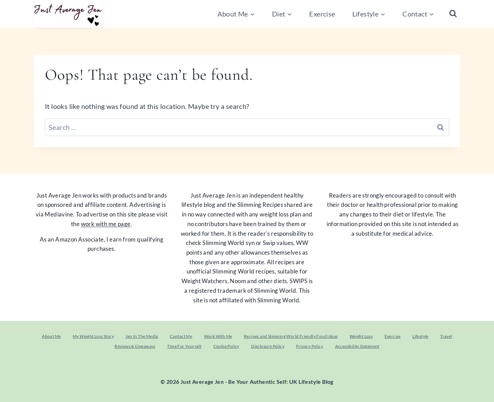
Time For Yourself (184, 346)
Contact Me (181, 336)
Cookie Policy (226, 346)
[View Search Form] (453, 14)
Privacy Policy (309, 346)
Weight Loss (361, 336)
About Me (51, 336)
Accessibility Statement (357, 346)
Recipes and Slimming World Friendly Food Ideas (291, 336)
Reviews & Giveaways (135, 346)
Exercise (322, 14)
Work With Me (218, 336)
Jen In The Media (142, 336)
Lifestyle (420, 336)
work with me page (106, 223)
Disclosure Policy (267, 346)
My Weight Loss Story (93, 336)
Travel (446, 336)
